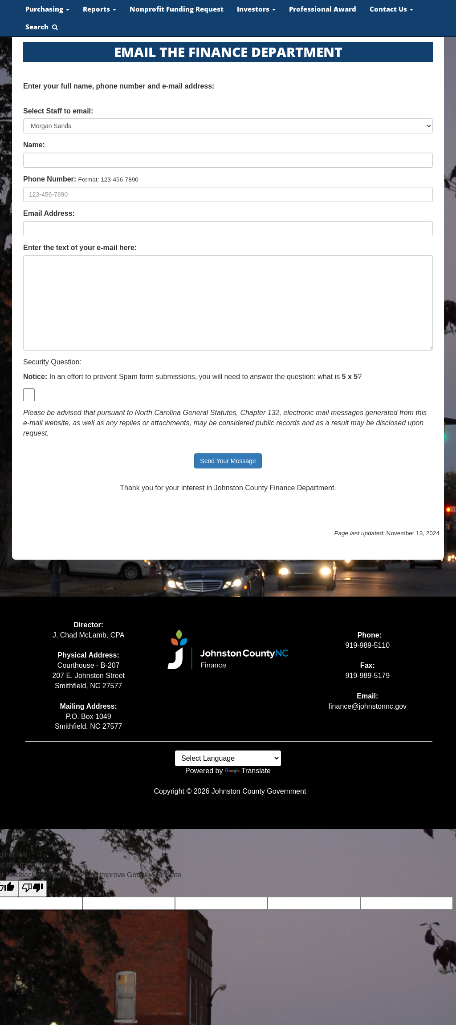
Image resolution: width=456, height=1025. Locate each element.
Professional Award (322, 9)
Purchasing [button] (47, 9)
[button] (42, 27)
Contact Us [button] (391, 9)
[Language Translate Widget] (228, 758)
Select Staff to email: (58, 111)
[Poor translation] (32, 888)
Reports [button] (99, 9)
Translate (248, 771)
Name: (34, 145)
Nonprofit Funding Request (177, 9)
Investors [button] (256, 9)
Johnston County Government (259, 791)
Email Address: (49, 213)
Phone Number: (49, 179)
